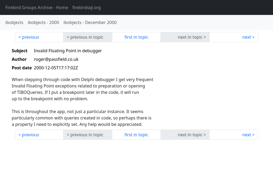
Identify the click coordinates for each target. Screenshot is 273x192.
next (246, 37)
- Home (36, 7)
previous (30, 37)
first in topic (136, 37)
